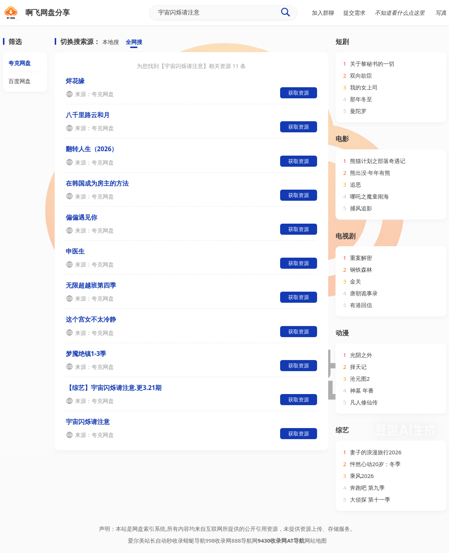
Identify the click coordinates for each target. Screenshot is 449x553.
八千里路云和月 (88, 115)
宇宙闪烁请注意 (88, 421)
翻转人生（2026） (92, 149)
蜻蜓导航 (194, 540)
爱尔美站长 (142, 540)
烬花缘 (75, 81)
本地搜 (110, 41)
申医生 (75, 251)
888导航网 (244, 540)
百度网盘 (19, 81)
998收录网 (218, 540)
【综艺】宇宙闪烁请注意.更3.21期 (114, 387)
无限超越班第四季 (91, 285)
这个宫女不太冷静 (91, 319)
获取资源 (298, 92)
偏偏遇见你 (81, 217)
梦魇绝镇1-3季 (86, 353)
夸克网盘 (19, 63)
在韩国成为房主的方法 (97, 183)
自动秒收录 (169, 540)
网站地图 (316, 540)
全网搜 (134, 41)
